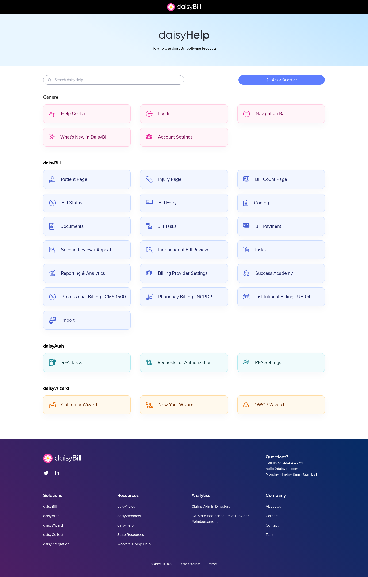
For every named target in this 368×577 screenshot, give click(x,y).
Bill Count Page (265, 179)
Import (62, 320)
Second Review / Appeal (80, 250)
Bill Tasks (161, 226)
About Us (273, 506)
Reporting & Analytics (77, 273)
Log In (158, 113)
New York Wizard (170, 405)
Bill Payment (262, 226)
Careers (272, 516)
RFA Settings (262, 362)
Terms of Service (190, 563)
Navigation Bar (264, 113)
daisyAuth (51, 516)
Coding (256, 203)
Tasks (254, 250)
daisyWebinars (129, 516)
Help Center (67, 113)
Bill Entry (161, 203)
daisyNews (126, 506)
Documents (66, 226)
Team (270, 534)
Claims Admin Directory (211, 506)
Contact (272, 525)
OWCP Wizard (263, 405)
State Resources (130, 534)
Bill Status (65, 203)
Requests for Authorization (179, 362)
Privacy (212, 563)
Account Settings (169, 137)
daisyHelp (125, 525)
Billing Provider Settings (176, 273)
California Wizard (73, 405)
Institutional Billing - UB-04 (276, 297)
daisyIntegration (56, 544)
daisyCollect (53, 534)
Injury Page (163, 179)
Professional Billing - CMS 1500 (87, 297)
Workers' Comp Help (134, 544)
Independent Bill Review (177, 250)
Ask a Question (282, 79)
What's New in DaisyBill (79, 137)
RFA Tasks (65, 362)
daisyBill (50, 506)
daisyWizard (53, 525)
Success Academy (268, 273)
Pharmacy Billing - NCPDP (179, 297)
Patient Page (68, 179)
